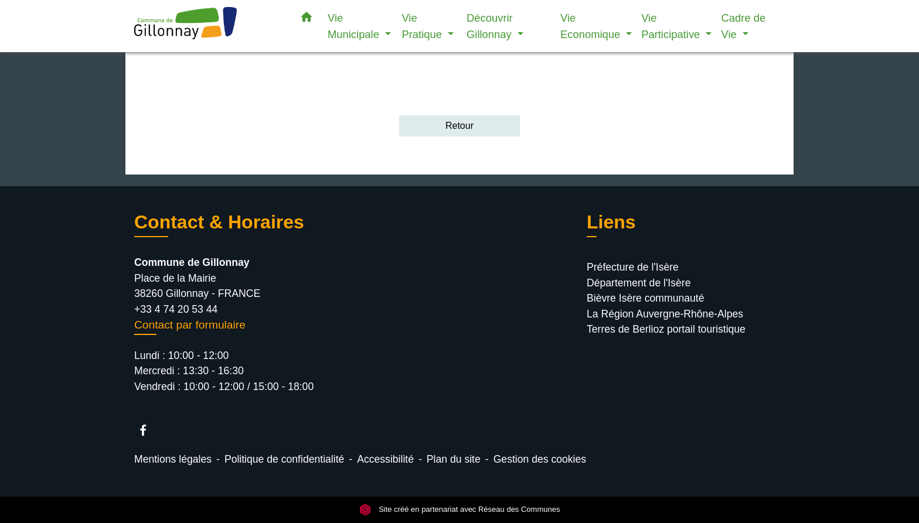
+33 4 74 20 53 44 (175, 309)
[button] (306, 19)
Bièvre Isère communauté (645, 298)
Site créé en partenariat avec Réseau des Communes (459, 509)
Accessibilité (385, 459)
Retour (459, 126)
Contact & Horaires (219, 222)
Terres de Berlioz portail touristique (666, 329)
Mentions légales (173, 459)
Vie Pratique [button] (423, 26)
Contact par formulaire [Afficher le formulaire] (190, 325)
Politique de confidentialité (284, 459)
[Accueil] (207, 26)
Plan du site (454, 459)
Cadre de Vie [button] (743, 26)
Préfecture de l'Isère (633, 267)
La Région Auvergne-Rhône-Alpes (665, 314)
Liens (611, 222)
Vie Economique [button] (591, 26)
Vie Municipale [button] (355, 26)
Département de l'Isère (638, 283)
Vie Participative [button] (672, 26)
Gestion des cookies (539, 459)
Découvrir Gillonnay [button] (491, 26)
